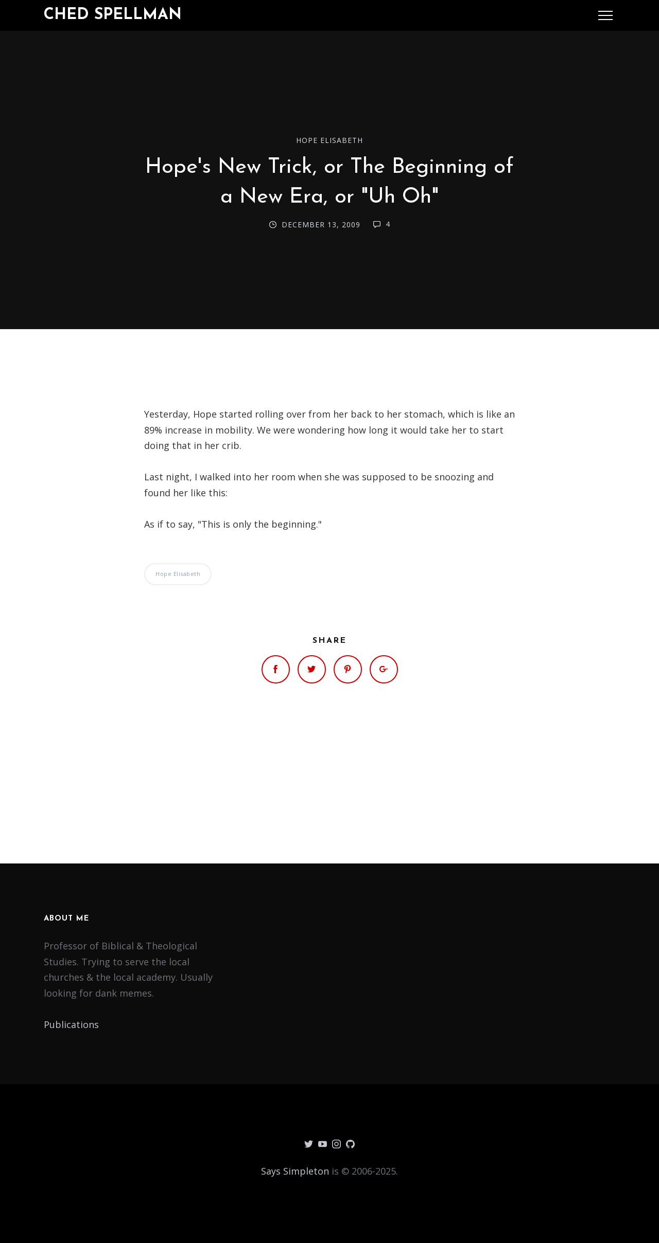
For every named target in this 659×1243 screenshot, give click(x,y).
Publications (71, 1024)
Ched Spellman (113, 15)
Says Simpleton (295, 1171)
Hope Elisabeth (329, 140)
